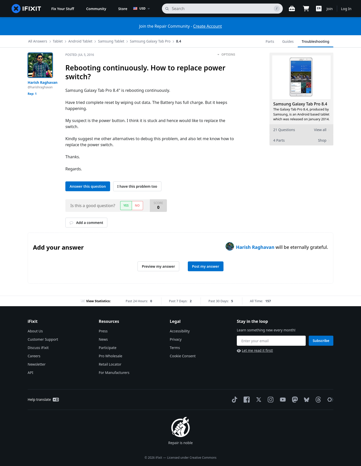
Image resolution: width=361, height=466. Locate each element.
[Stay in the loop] (271, 341)
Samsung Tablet (111, 41)
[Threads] (317, 400)
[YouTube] (282, 400)
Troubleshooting (315, 41)
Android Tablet (80, 41)
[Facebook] (246, 400)
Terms (175, 347)
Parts (270, 41)
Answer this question (88, 186)
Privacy (176, 339)
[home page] (26, 8)
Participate (108, 347)
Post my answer (205, 266)
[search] (222, 9)
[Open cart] (306, 9)
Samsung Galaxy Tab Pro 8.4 (300, 104)
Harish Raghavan (256, 247)
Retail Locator (110, 364)
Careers (34, 356)
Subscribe (321, 340)
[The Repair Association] (329, 400)
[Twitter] (258, 400)
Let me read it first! (255, 350)
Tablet (58, 41)
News (103, 339)
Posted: (79, 55)
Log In (346, 8)
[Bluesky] (305, 399)
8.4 (178, 41)
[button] (319, 8)
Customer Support (43, 339)
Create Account (207, 26)
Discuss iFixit (38, 347)
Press (103, 331)
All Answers (37, 41)
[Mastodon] (294, 400)
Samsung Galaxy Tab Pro (150, 41)
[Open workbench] (292, 9)
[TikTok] (234, 400)
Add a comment (86, 222)
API (30, 372)
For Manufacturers (114, 372)
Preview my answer (158, 266)
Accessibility (180, 331)
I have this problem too (137, 186)
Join (330, 8)
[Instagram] (270, 400)
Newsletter (37, 364)
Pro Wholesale (110, 356)
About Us (35, 331)
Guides (288, 41)
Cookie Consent (183, 356)
